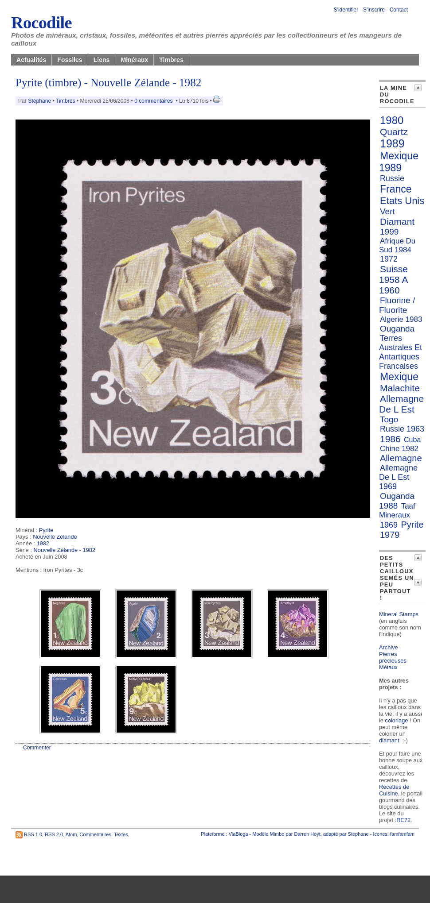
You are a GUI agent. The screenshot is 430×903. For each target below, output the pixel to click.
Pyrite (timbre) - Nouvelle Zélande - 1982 (108, 83)
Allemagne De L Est (401, 404)
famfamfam (402, 834)
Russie (392, 178)
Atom (71, 834)
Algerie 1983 (401, 319)
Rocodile (41, 22)
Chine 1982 (399, 448)
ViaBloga (238, 834)
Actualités (31, 59)
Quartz (394, 132)
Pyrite (46, 530)
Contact (399, 10)
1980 (391, 120)
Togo (389, 419)
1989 (392, 143)
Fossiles (69, 59)
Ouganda (397, 328)
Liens (102, 59)
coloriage (396, 720)
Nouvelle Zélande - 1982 (64, 550)
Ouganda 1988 (396, 500)
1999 (389, 231)
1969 (389, 525)
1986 (390, 439)
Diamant (397, 221)
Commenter (37, 748)
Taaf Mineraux (397, 510)
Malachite (400, 388)
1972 (389, 259)
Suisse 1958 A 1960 (393, 279)
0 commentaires (154, 101)
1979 (390, 535)
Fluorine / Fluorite (397, 305)
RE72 (403, 820)
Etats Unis (402, 200)
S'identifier (346, 10)
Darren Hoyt (307, 834)
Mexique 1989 (398, 162)
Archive (388, 647)
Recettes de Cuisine (394, 790)
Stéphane (39, 101)
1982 (43, 543)
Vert (387, 211)
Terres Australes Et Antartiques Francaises (400, 352)
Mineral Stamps (398, 614)
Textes (121, 834)
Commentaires (95, 834)
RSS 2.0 (54, 834)
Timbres (171, 59)
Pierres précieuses (393, 657)
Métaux (388, 667)
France (396, 189)
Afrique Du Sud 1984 (397, 245)
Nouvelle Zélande (55, 536)
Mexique (399, 376)
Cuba (412, 440)
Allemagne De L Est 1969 (398, 477)
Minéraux (134, 59)
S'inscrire (374, 10)
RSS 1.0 (33, 834)
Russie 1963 (402, 428)
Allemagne (401, 458)
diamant (389, 740)
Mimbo (277, 834)
